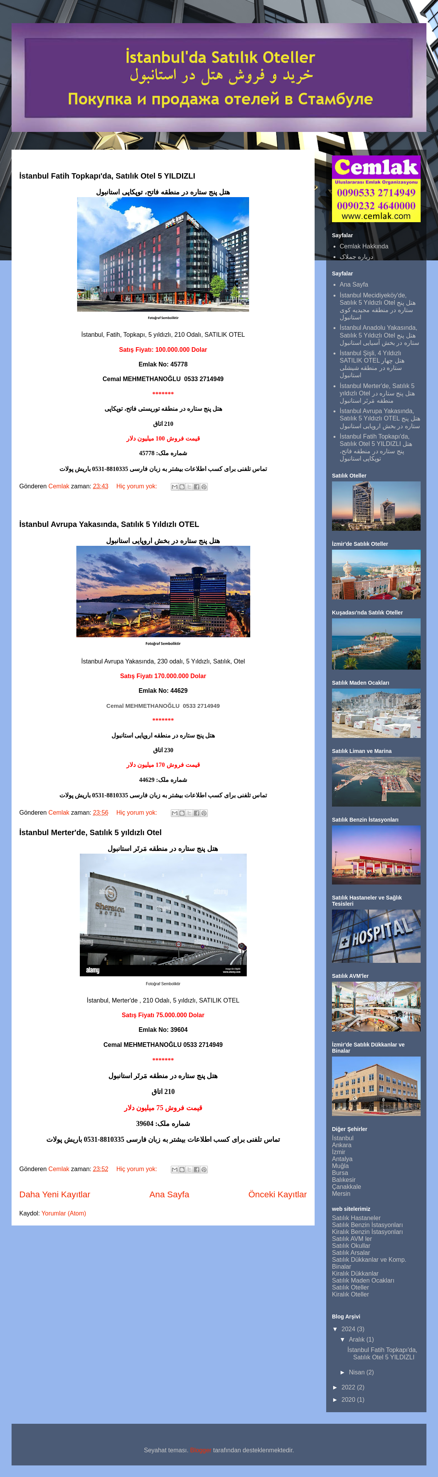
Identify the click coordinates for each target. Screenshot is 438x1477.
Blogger (200, 1450)
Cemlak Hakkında (364, 246)
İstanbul (343, 1138)
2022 (349, 1387)
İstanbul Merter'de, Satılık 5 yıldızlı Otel (90, 832)
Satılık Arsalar (351, 1252)
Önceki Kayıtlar (277, 1194)
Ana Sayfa (169, 1194)
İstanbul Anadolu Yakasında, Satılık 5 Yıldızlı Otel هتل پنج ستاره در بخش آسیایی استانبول (379, 335)
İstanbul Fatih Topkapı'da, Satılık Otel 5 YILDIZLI (107, 176)
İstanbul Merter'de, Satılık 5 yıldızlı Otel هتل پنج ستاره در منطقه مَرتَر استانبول (377, 393)
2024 (349, 1329)
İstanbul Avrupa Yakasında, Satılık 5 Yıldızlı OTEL (109, 524)
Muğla (340, 1166)
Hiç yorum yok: (137, 486)
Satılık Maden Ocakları (363, 1280)
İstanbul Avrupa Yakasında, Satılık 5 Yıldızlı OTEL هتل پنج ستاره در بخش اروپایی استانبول (380, 418)
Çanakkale (346, 1186)
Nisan (357, 1372)
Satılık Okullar (351, 1245)
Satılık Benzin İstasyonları (367, 1225)
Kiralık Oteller (350, 1294)
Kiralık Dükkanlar (355, 1273)
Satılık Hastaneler (356, 1218)
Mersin (341, 1193)
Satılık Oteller (350, 1287)
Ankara (342, 1145)
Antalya (342, 1159)
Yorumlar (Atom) (64, 1213)
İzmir (338, 1152)
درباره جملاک (356, 256)
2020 (349, 1399)
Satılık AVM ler (352, 1239)
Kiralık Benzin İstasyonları (367, 1232)
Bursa (340, 1173)
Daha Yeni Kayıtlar (54, 1194)
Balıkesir (343, 1180)
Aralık (357, 1339)
